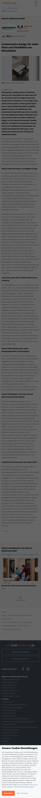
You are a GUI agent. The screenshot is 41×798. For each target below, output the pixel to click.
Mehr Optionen (22, 793)
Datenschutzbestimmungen (24, 787)
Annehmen (8, 793)
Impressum (33, 785)
